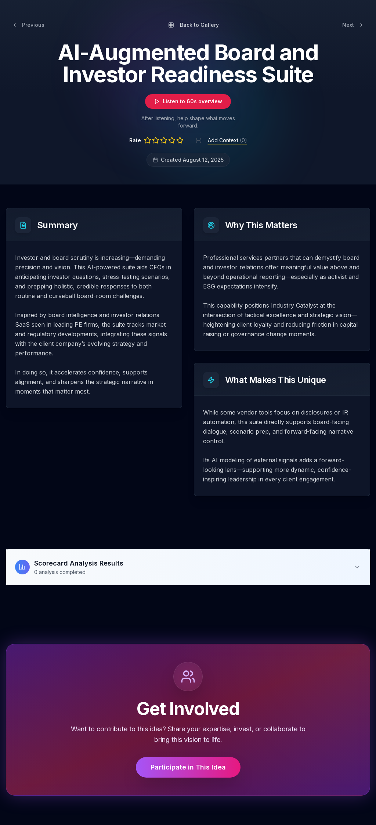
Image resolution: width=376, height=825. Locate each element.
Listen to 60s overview (188, 101)
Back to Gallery (193, 25)
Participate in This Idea (188, 767)
